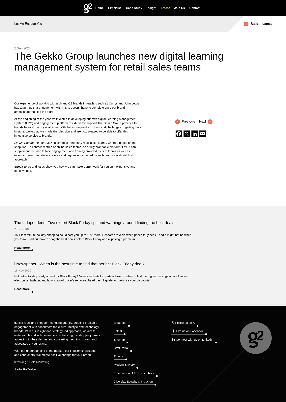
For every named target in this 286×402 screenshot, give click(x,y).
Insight (151, 8)
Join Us (179, 8)
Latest (165, 8)
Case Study (134, 8)
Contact (194, 8)
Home (99, 8)
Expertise (115, 8)
